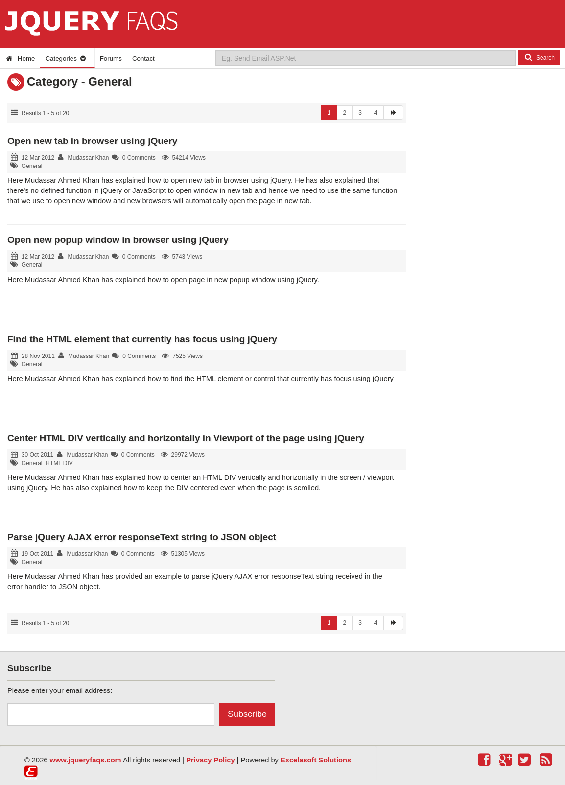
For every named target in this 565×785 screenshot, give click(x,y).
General (32, 166)
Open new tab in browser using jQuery (92, 141)
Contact (143, 58)
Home (20, 58)
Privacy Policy (210, 760)
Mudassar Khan (88, 157)
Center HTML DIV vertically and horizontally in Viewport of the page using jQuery (185, 438)
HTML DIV (59, 463)
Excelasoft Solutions (316, 760)
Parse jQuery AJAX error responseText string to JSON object (141, 537)
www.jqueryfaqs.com (85, 760)
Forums (111, 58)
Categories (66, 58)
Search (539, 57)
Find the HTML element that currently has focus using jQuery (142, 339)
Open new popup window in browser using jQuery (118, 240)
